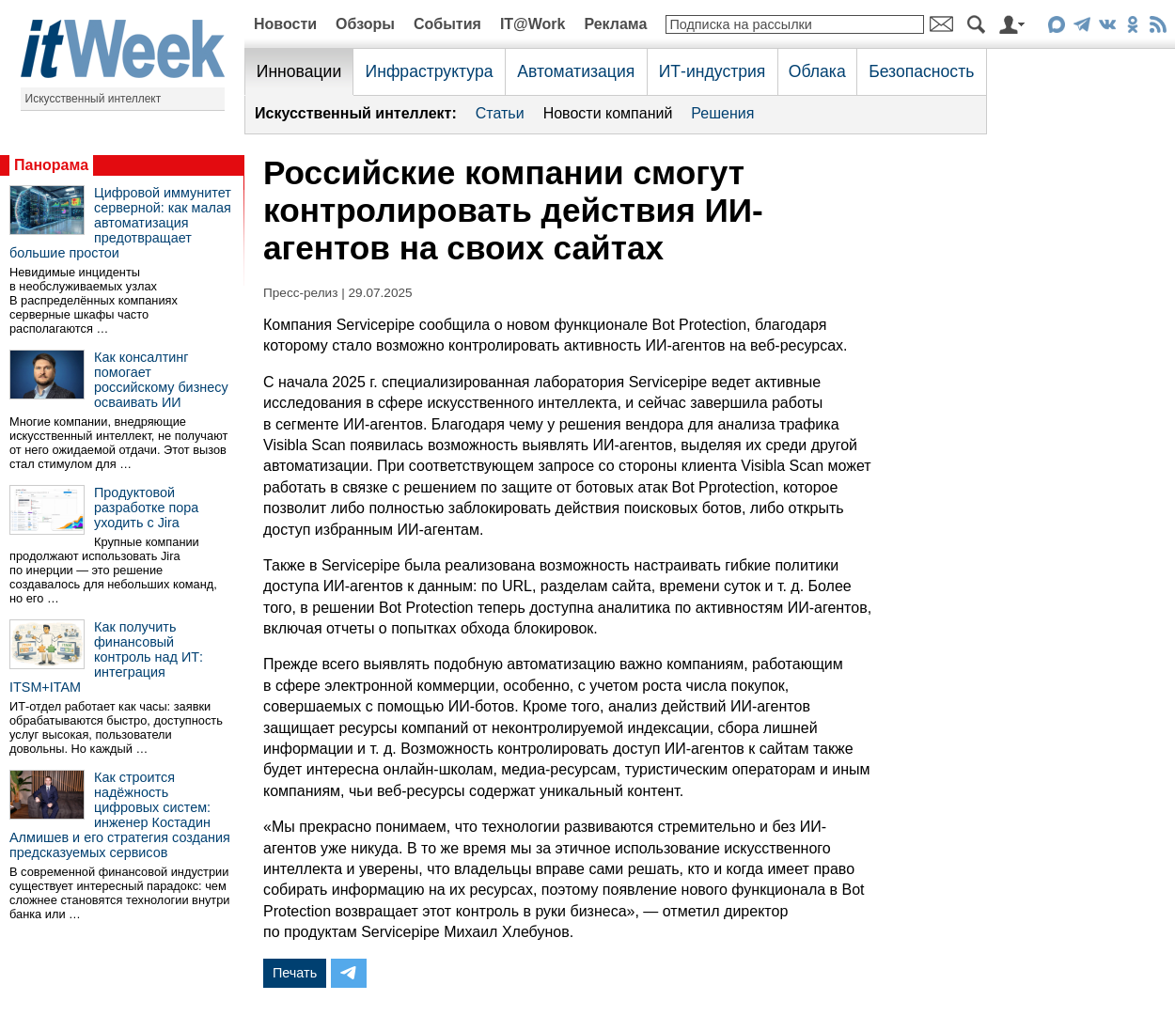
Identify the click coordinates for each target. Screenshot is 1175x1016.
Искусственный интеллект (93, 98)
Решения (722, 113)
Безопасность (921, 71)
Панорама (51, 165)
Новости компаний (608, 113)
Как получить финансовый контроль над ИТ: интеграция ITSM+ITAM (106, 657)
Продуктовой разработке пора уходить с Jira (146, 507)
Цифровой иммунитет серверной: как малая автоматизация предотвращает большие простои (120, 222)
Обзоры (365, 24)
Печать (295, 972)
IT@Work (533, 24)
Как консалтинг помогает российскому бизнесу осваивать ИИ (161, 380)
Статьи (500, 113)
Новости (285, 24)
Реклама (615, 24)
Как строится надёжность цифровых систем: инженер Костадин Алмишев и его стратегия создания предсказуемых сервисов (119, 815)
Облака (817, 71)
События (447, 24)
